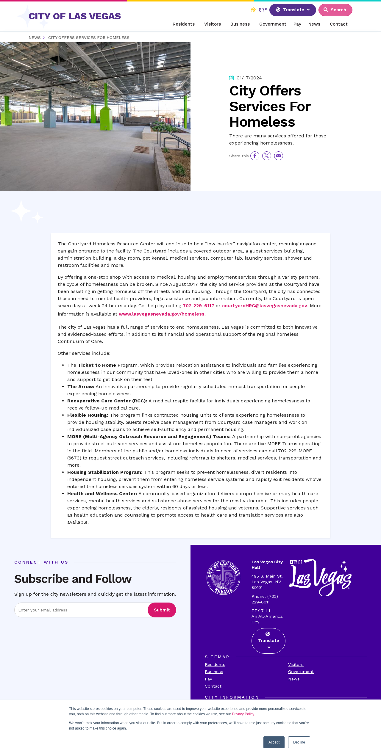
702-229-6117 (198, 305)
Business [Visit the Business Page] (214, 671)
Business (240, 24)
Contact (339, 24)
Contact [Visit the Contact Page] (213, 686)
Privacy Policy (243, 714)
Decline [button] (299, 742)
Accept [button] (273, 742)
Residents (184, 24)
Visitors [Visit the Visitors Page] (296, 664)
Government (272, 24)
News (314, 24)
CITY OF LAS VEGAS (75, 16)
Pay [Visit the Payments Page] (208, 679)
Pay (297, 24)
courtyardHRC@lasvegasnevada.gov (264, 305)
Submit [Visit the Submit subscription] (162, 610)
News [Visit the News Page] (294, 679)
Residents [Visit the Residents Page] (215, 664)
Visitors (212, 24)
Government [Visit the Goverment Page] (301, 671)
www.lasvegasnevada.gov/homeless (161, 314)
